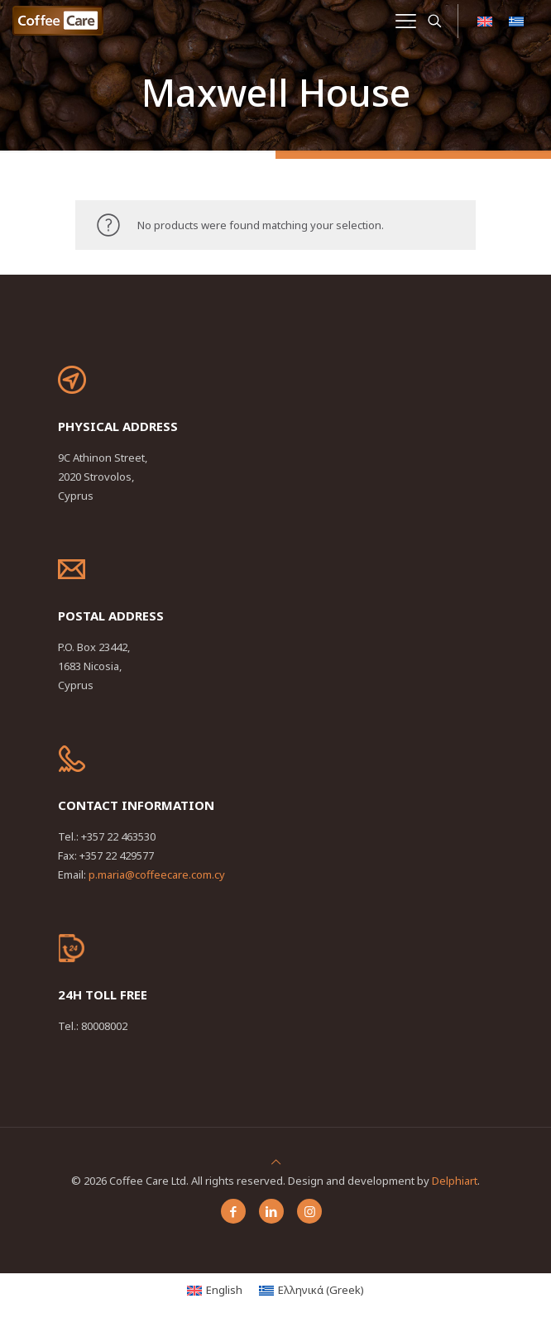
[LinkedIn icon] (271, 1211)
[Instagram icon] (309, 1211)
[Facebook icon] (233, 1211)
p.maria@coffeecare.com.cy (157, 874)
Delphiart (454, 1180)
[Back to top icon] (276, 1161)
